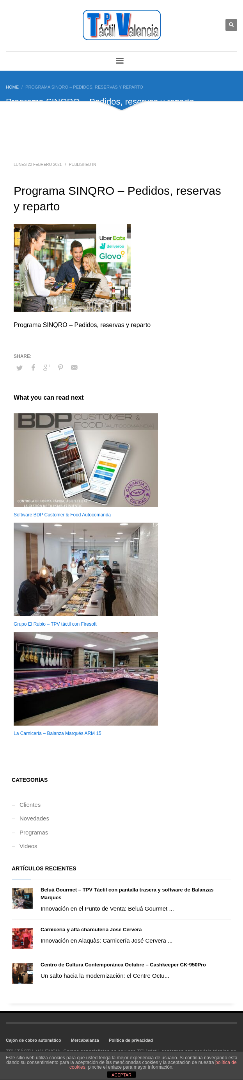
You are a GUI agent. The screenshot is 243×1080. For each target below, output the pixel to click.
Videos (28, 846)
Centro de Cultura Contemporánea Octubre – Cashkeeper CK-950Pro (123, 965)
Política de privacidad (131, 1040)
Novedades (34, 818)
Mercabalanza (85, 1040)
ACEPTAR (121, 1075)
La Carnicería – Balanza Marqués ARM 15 (57, 733)
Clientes (30, 804)
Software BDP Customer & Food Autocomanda (62, 515)
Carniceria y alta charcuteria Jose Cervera (91, 929)
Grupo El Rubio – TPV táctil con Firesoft (55, 624)
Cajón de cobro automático (33, 1040)
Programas (34, 832)
